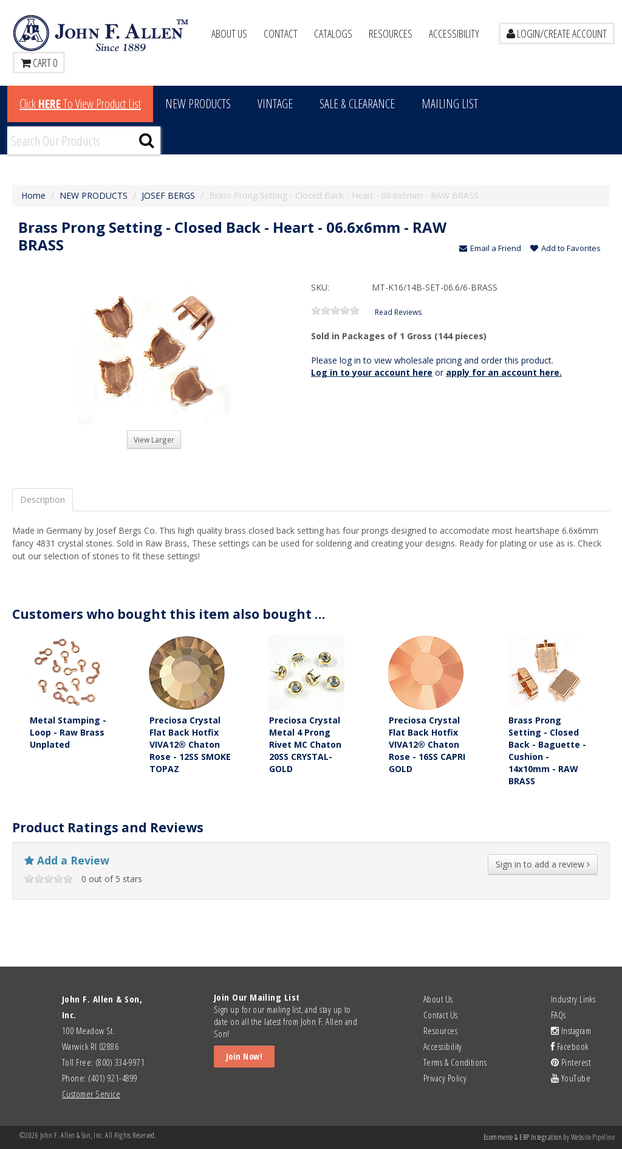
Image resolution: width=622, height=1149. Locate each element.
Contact (281, 33)
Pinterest (570, 1062)
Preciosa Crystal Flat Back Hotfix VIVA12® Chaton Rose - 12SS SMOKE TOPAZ (190, 744)
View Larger (154, 439)
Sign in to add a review (543, 864)
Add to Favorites (565, 248)
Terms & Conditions (455, 1062)
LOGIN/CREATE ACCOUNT (557, 33)
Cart (39, 62)
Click (80, 103)
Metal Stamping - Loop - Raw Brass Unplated (68, 732)
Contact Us (440, 1015)
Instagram (571, 1030)
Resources (390, 33)
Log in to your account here (371, 372)
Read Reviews (398, 312)
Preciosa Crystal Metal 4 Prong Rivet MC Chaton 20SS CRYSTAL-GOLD (305, 744)
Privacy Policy (444, 1078)
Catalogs (333, 33)
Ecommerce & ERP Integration (523, 1137)
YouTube (570, 1078)
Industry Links (573, 999)
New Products (198, 103)
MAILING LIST (450, 103)
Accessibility (454, 33)
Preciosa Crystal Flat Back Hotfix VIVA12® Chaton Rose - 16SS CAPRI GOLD (427, 744)
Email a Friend (490, 248)
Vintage (275, 103)
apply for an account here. (504, 372)
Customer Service (91, 1094)
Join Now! (244, 1056)
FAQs (558, 1015)
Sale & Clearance (357, 103)
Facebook (570, 1046)
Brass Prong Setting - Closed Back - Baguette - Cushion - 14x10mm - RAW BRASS (547, 750)
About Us (229, 33)
